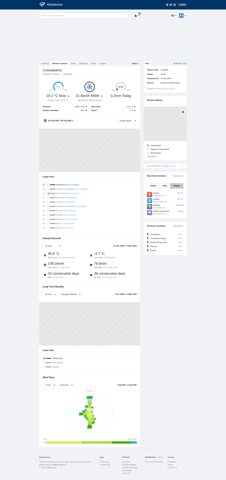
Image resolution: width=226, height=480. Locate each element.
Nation (153, 186)
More (134, 63)
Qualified (67, 74)
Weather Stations (60, 63)
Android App (105, 465)
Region (177, 186)
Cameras (45, 63)
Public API (126, 473)
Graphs (103, 63)
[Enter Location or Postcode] (85, 15)
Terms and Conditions (154, 462)
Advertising (126, 470)
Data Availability (73, 185)
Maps (93, 63)
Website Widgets (129, 465)
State (165, 186)
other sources (59, 465)
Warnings (83, 63)
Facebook (172, 462)
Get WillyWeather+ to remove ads (161, 166)
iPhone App (104, 462)
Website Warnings (129, 467)
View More (151, 156)
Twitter (170, 465)
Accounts (126, 462)
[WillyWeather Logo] (52, 5)
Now (147, 63)
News (73, 63)
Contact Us (172, 467)
